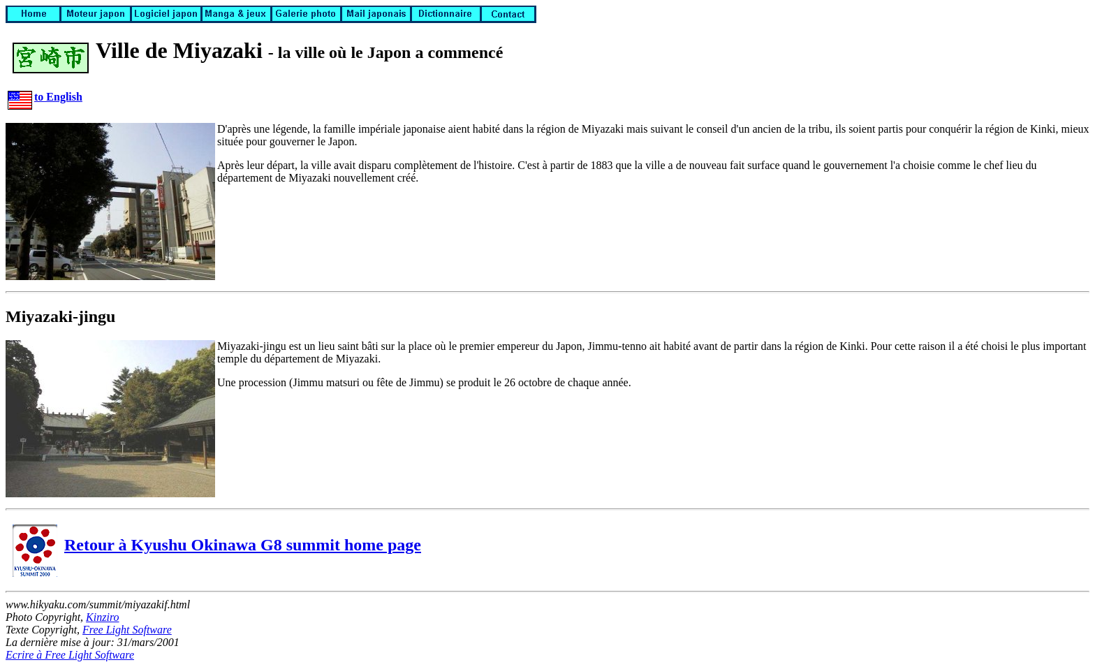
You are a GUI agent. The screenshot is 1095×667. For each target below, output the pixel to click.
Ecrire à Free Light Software (70, 655)
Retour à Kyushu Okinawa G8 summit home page (217, 545)
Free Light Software (127, 630)
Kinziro (102, 617)
